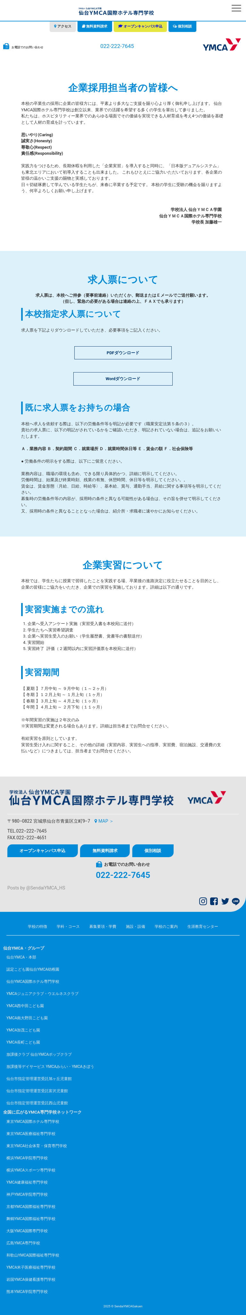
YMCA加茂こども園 (23, 1030)
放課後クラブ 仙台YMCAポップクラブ (39, 1054)
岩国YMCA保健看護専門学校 (30, 1279)
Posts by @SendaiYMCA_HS (36, 888)
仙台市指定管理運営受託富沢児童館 (37, 1091)
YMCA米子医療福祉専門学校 (30, 1267)
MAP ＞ (106, 821)
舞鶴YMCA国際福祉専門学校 (30, 1219)
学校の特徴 (37, 926)
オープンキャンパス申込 (143, 26)
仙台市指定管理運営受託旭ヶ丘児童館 (39, 1078)
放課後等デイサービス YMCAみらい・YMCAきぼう (50, 1066)
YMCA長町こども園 (23, 1042)
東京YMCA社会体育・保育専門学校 (36, 1146)
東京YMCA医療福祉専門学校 (30, 1133)
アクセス (64, 26)
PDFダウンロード (123, 352)
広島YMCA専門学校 (23, 1243)
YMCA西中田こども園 (25, 1006)
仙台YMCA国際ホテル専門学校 (32, 981)
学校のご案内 (166, 926)
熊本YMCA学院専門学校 (27, 1291)
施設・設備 (135, 926)
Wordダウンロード (123, 378)
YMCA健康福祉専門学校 (27, 1182)
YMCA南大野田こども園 (27, 1018)
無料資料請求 (96, 26)
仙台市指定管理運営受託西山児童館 (37, 1103)
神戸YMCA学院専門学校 (27, 1194)
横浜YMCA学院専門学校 (27, 1158)
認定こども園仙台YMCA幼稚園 (32, 969)
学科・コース (68, 926)
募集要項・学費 (102, 926)
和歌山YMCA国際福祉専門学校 (32, 1255)
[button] (236, 8)
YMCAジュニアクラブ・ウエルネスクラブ (42, 993)
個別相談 (185, 26)
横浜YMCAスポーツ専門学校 (30, 1170)
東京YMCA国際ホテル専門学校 (32, 1121)
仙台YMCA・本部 (21, 957)
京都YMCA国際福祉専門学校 (30, 1206)
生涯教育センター (202, 926)
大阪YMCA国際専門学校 (27, 1231)
